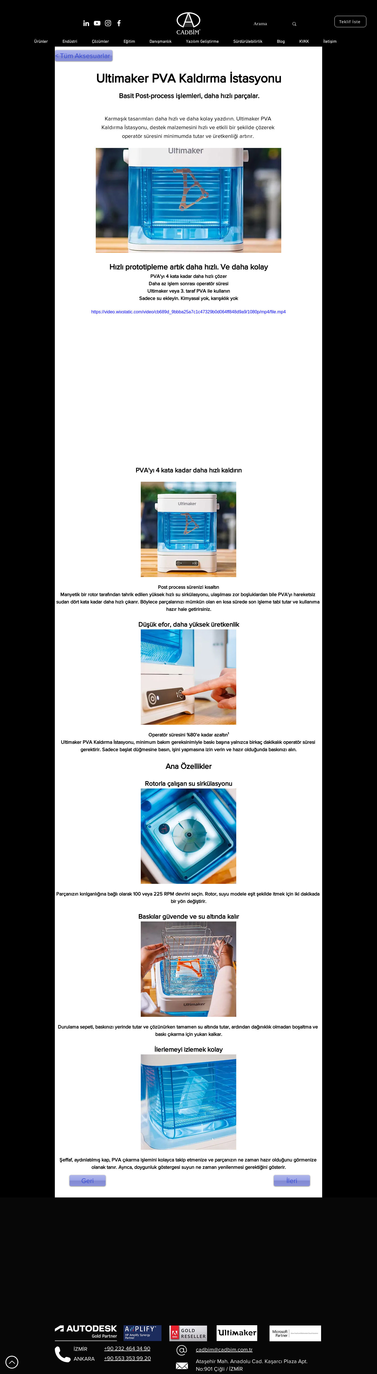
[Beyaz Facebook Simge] (119, 23)
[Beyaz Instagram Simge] (108, 23)
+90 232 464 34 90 (127, 1348)
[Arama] (265, 24)
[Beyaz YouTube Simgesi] (97, 23)
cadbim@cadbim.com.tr (224, 1349)
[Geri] (88, 1180)
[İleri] (292, 1180)
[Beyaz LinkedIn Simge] (86, 23)
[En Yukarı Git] (11, 1362)
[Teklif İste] (350, 21)
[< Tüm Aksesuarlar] (83, 55)
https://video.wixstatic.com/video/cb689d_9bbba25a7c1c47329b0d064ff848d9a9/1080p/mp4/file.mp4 (188, 312)
